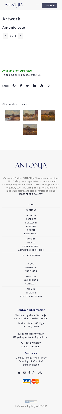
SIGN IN (50, 5)
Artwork (11, 19)
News (31, 263)
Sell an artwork (31, 255)
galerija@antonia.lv (31, 333)
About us (31, 276)
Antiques (31, 226)
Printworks (31, 233)
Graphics (31, 219)
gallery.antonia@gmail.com (30, 337)
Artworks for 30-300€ (31, 250)
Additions (31, 271)
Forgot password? (31, 296)
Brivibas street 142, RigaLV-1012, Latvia (31, 325)
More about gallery (31, 194)
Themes (31, 242)
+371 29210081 (31, 346)
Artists (31, 239)
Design (31, 230)
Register (31, 292)
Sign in (31, 289)
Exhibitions (31, 267)
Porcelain (31, 222)
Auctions (31, 210)
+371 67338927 (31, 342)
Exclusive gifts (31, 246)
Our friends (31, 280)
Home (31, 204)
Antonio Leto (13, 27)
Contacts (31, 283)
